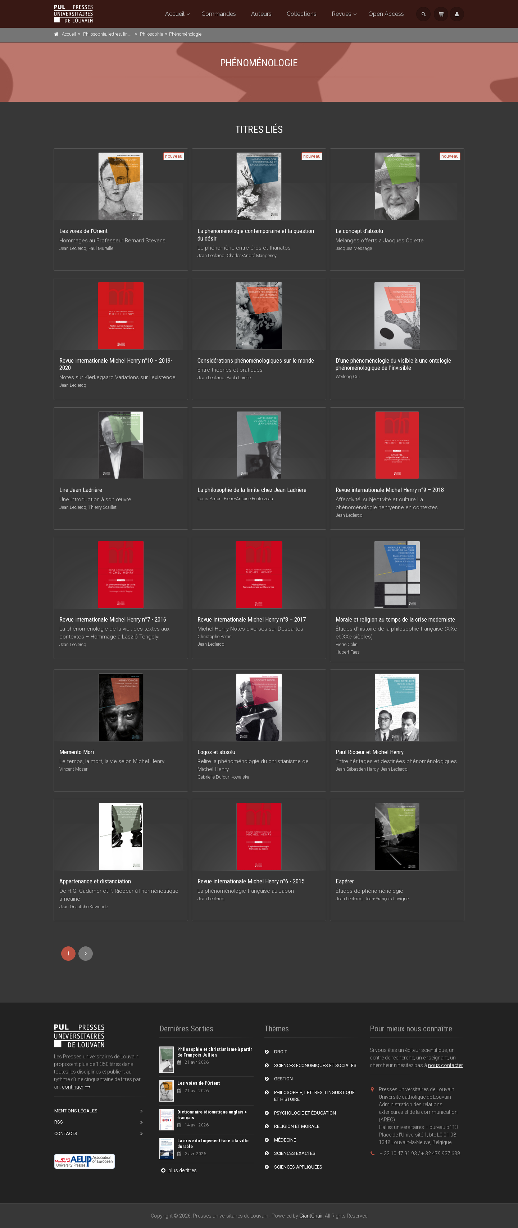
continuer (76, 1087)
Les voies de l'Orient (198, 1083)
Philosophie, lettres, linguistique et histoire (125, 34)
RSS (58, 1122)
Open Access (386, 13)
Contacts (65, 1133)
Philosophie (151, 34)
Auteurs (261, 13)
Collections (302, 13)
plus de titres (178, 1170)
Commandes (218, 13)
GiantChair (311, 1216)
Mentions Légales (75, 1110)
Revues (341, 13)
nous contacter (445, 1065)
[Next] (85, 953)
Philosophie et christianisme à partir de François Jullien (214, 1052)
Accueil (175, 13)
